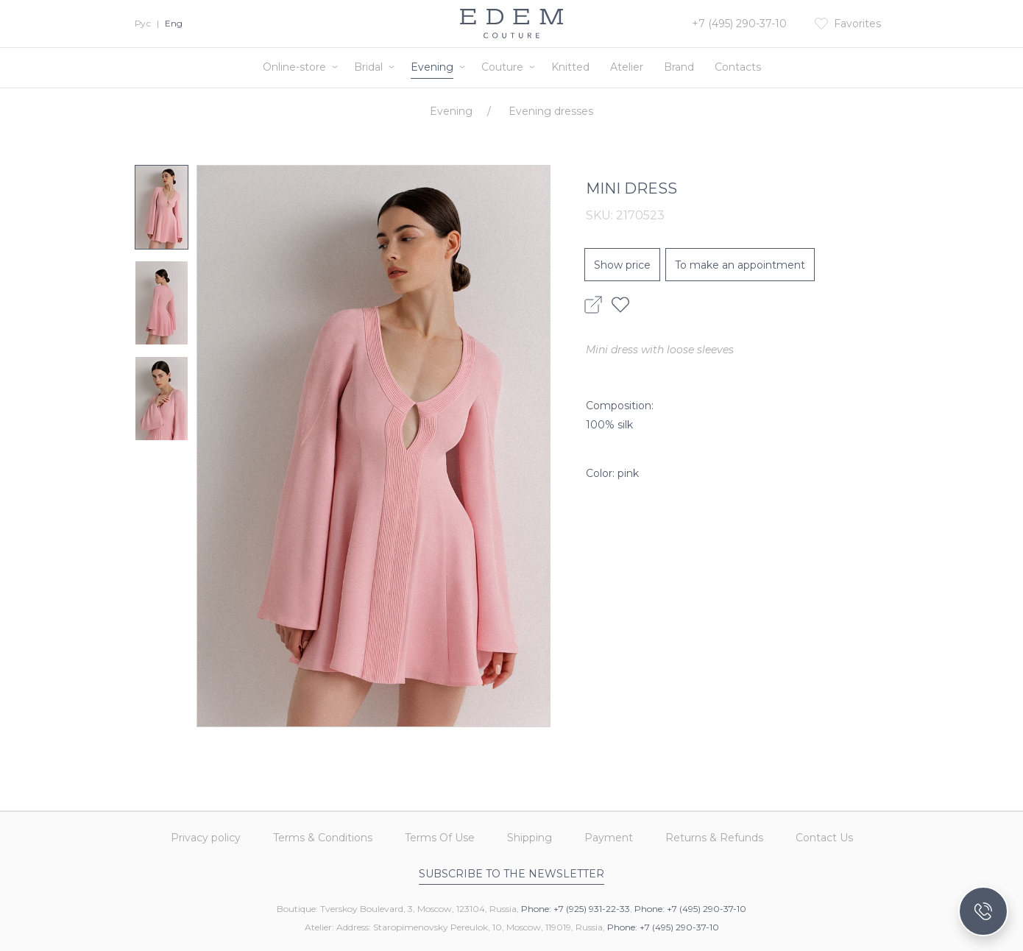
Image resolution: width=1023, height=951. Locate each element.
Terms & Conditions (322, 837)
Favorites (857, 23)
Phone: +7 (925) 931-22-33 (575, 908)
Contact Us (824, 837)
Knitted (570, 67)
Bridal (368, 67)
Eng (174, 23)
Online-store (294, 67)
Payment (608, 837)
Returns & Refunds (714, 837)
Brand (679, 67)
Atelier (626, 67)
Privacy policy (206, 837)
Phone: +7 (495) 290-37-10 (690, 908)
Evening (432, 67)
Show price (622, 265)
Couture (502, 67)
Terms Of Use (440, 837)
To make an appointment (740, 265)
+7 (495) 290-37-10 (739, 23)
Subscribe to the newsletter (511, 873)
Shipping (529, 837)
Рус (143, 23)
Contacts (738, 67)
